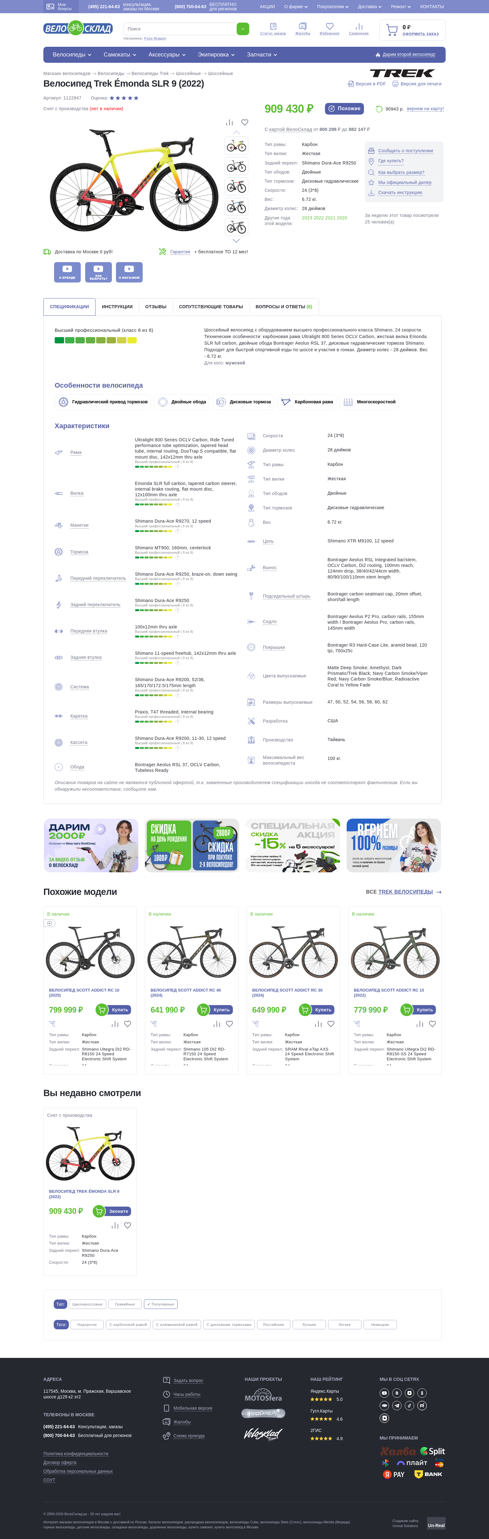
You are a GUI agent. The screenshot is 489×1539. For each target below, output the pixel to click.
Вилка (77, 493)
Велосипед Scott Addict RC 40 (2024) (186, 993)
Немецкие (380, 1324)
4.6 (326, 1419)
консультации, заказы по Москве (123, 6)
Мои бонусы (59, 7)
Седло (270, 621)
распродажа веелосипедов (206, 1522)
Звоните (118, 1211)
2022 (319, 217)
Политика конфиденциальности (75, 1453)
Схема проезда (189, 1435)
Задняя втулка (86, 657)
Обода (77, 766)
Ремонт (398, 6)
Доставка (367, 6)
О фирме (293, 6)
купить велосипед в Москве (236, 1527)
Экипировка (213, 54)
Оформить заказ (421, 34)
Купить (120, 1009)
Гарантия (180, 251)
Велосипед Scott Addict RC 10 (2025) (84, 993)
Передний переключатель (98, 578)
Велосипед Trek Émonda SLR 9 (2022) (84, 1194)
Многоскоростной (369, 401)
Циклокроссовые (87, 1304)
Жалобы (302, 29)
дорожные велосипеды (168, 1527)
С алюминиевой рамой (176, 1324)
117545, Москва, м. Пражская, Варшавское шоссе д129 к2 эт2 (87, 1394)
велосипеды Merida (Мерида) (326, 1522)
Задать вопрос (188, 1380)
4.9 (326, 1438)
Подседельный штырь (286, 596)
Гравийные (125, 1304)
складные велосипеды (130, 1527)
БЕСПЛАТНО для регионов (206, 6)
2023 (307, 217)
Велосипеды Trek (150, 73)
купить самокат (200, 1527)
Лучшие (309, 1324)
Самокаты (117, 54)
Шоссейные (188, 73)
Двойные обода (182, 401)
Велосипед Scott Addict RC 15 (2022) (389, 993)
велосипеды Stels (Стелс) (280, 1522)
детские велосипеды (93, 1527)
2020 (342, 217)
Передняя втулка (88, 630)
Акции (267, 6)
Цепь (268, 541)
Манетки (79, 525)
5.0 (326, 1399)
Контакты (432, 6)
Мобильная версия (192, 1408)
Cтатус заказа (273, 29)
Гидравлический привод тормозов (103, 401)
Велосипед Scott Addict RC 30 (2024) (287, 993)
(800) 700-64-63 (59, 1435)
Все (400, 892)
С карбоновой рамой (128, 1324)
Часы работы (187, 1394)
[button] (236, 241)
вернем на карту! (425, 108)
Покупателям (330, 6)
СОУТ (49, 1479)
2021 (330, 217)
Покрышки (274, 647)
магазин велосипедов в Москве (84, 1522)
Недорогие (87, 1324)
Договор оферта (59, 1462)
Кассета (78, 742)
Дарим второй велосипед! (409, 54)
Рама (76, 452)
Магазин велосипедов (67, 73)
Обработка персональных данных (78, 1471)
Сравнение (359, 29)
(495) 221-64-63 (59, 1426)
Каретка (79, 715)
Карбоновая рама (307, 401)
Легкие (345, 1324)
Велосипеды (69, 54)
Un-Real (436, 1525)
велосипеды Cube (244, 1522)
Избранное (330, 29)
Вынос (270, 567)
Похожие (344, 108)
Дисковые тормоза (244, 401)
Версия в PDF (367, 84)
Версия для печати (417, 84)
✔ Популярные (160, 1304)
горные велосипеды (59, 1527)
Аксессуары (164, 54)
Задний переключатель (95, 604)
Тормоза (79, 551)
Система (79, 686)
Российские (273, 1324)
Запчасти (259, 54)
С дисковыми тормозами (229, 1324)
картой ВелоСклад (290, 129)
